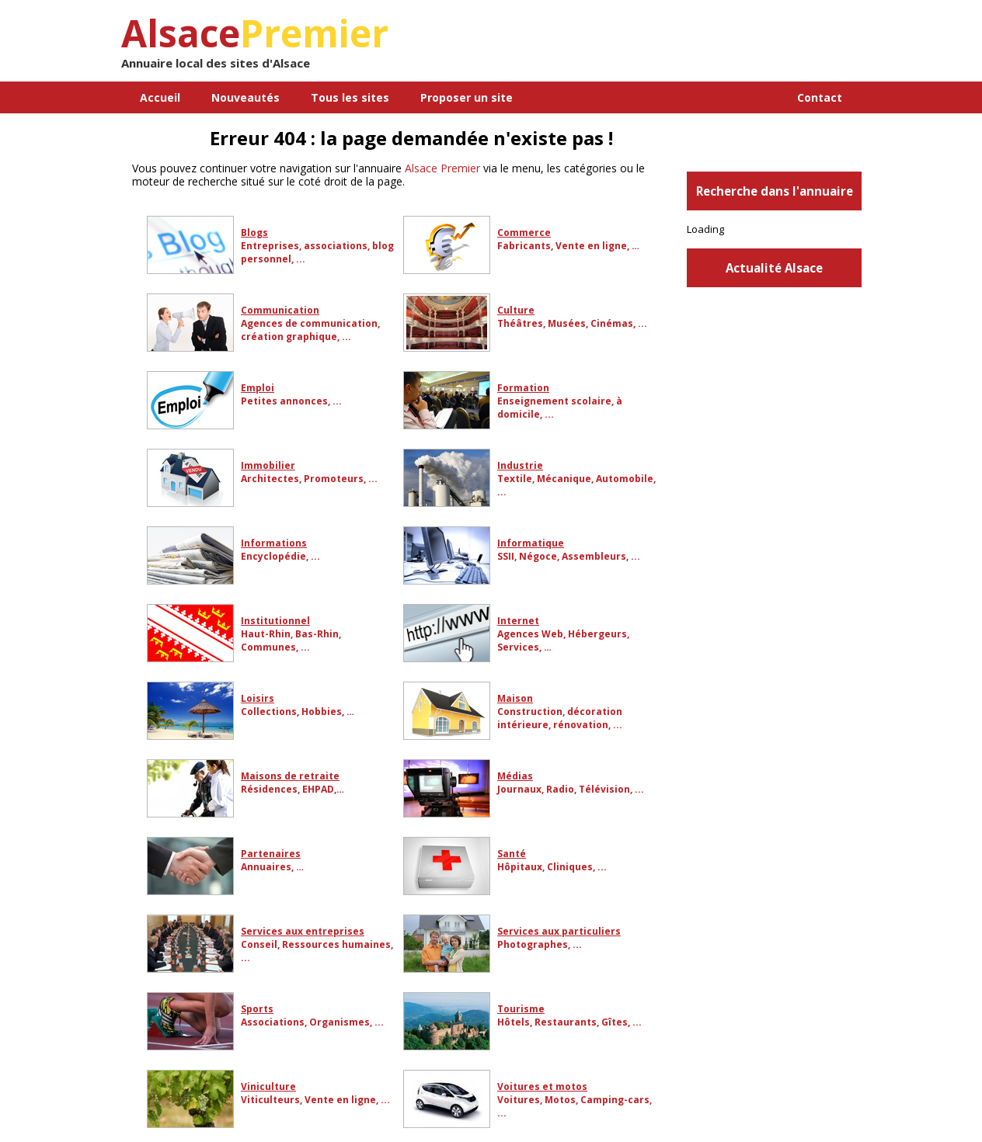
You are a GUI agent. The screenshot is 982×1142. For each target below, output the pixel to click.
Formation (523, 387)
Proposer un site (466, 97)
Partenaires (271, 853)
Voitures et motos (542, 1086)
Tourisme (521, 1008)
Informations (274, 543)
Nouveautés (245, 97)
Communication (280, 310)
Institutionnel (275, 620)
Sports (257, 1008)
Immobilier (268, 465)
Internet (518, 620)
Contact (819, 97)
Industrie (520, 465)
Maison (515, 698)
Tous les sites (350, 97)
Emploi (257, 387)
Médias (515, 776)
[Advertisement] (680, 46)
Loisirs (257, 698)
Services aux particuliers (559, 931)
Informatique (530, 543)
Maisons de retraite (290, 776)
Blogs (254, 232)
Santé (511, 853)
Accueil (160, 97)
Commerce (524, 232)
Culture (516, 310)
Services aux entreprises (302, 931)
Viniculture (268, 1086)
